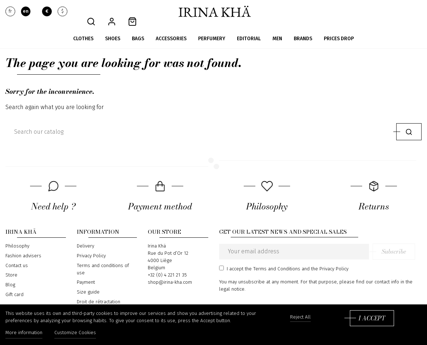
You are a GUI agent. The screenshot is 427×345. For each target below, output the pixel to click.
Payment (86, 272)
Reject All (300, 317)
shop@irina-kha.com (170, 272)
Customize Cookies (76, 333)
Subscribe (400, 241)
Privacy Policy (91, 246)
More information (23, 333)
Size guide (88, 281)
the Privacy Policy (329, 258)
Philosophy (17, 236)
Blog (10, 274)
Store (11, 265)
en (26, 11)
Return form (89, 301)
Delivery (85, 236)
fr (10, 11)
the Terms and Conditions (272, 258)
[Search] (199, 121)
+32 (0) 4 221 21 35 (167, 265)
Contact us (16, 255)
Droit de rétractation (98, 291)
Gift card (14, 284)
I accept (372, 318)
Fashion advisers (23, 246)
